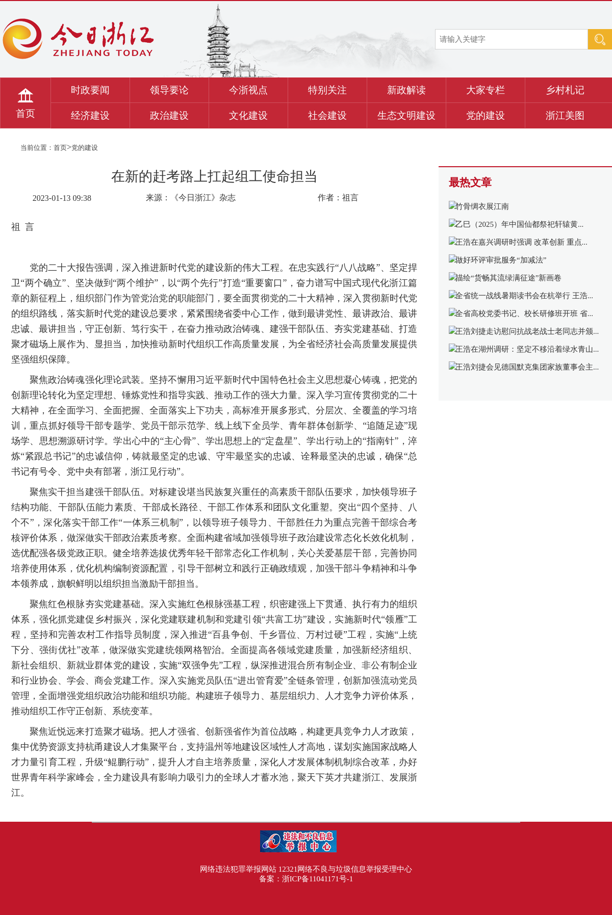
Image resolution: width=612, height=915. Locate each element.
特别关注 (327, 90)
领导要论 (169, 90)
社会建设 (327, 115)
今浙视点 (248, 90)
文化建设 (248, 115)
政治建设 (169, 115)
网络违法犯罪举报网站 (238, 869)
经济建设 (90, 115)
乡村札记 (565, 90)
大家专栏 (485, 90)
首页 (25, 113)
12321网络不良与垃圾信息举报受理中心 (345, 869)
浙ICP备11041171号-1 (317, 879)
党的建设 (485, 115)
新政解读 (406, 90)
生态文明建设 (406, 115)
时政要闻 (90, 90)
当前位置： (37, 147)
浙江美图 (565, 115)
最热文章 (470, 182)
